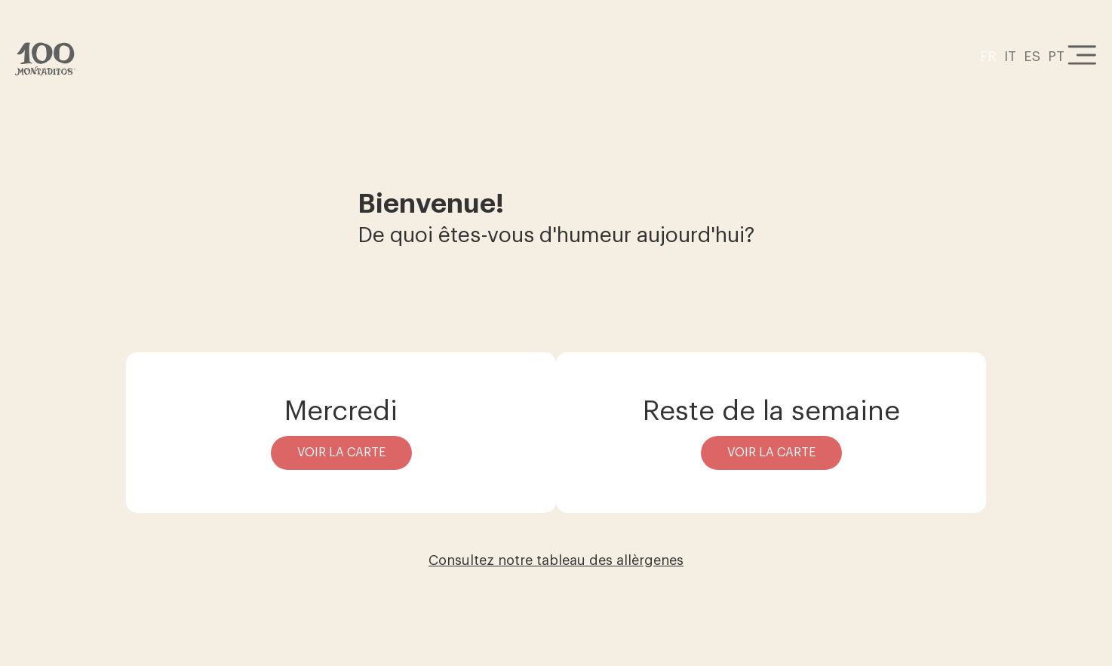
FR (988, 56)
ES (1032, 56)
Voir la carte (341, 453)
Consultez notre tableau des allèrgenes (556, 560)
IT (1010, 56)
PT (1056, 56)
